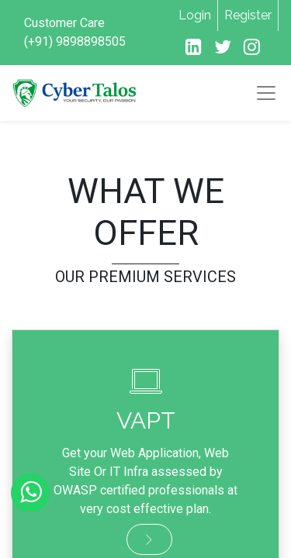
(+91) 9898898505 (75, 41)
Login (194, 15)
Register (248, 15)
